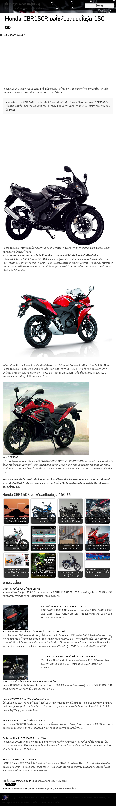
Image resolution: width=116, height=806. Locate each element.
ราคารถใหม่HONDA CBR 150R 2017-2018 (63, 606)
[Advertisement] (58, 62)
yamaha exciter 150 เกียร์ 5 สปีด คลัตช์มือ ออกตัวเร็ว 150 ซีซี (34, 631)
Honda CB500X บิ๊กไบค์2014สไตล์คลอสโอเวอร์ (27, 699)
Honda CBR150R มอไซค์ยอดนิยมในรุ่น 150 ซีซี (54, 23)
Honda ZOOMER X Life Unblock (19, 759)
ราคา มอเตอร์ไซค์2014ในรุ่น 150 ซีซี (21, 588)
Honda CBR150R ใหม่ (65, 788)
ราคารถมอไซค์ (17, 35)
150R (5, 35)
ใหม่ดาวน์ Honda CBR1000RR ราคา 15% (24, 738)
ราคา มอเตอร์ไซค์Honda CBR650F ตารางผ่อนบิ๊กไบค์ (30, 681)
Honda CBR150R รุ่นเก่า (41, 788)
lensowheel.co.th (23, 781)
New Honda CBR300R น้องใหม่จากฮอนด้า (24, 720)
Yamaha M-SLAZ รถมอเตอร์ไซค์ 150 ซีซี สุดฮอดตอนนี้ (69, 656)
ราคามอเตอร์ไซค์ (86, 798)
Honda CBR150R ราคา (16, 788)
